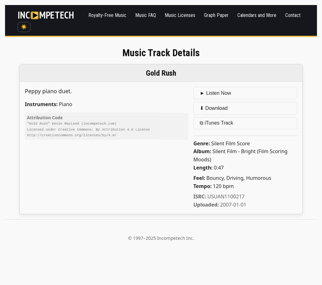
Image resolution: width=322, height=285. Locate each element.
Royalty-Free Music (107, 15)
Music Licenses (180, 15)
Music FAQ (145, 15)
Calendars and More (256, 15)
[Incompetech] (46, 15)
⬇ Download (214, 108)
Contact (293, 15)
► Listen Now (215, 93)
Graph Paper (216, 15)
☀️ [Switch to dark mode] (24, 27)
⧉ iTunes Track (216, 123)
